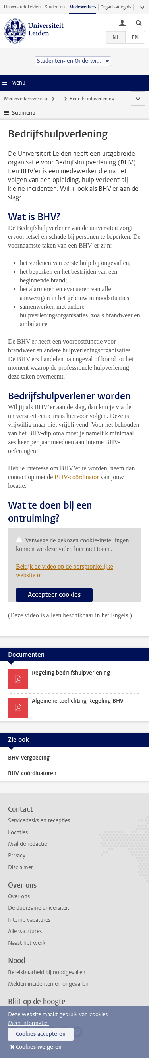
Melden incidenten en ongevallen (48, 984)
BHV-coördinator (76, 477)
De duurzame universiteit (38, 908)
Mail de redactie (27, 844)
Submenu (23, 113)
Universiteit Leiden (22, 7)
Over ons (19, 896)
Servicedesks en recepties (39, 820)
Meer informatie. (28, 1023)
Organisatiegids (116, 7)
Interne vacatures (29, 920)
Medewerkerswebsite (26, 98)
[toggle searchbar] (138, 22)
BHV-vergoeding (29, 758)
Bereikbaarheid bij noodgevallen (46, 972)
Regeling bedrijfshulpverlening (71, 673)
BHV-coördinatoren (32, 773)
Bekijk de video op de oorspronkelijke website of (64, 570)
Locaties (18, 832)
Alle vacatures (25, 931)
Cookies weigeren (39, 1047)
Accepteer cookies (54, 594)
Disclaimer (20, 867)
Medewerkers (82, 7)
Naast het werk (26, 943)
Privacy (16, 855)
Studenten (55, 7)
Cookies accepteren (41, 1034)
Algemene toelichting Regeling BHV (78, 701)
